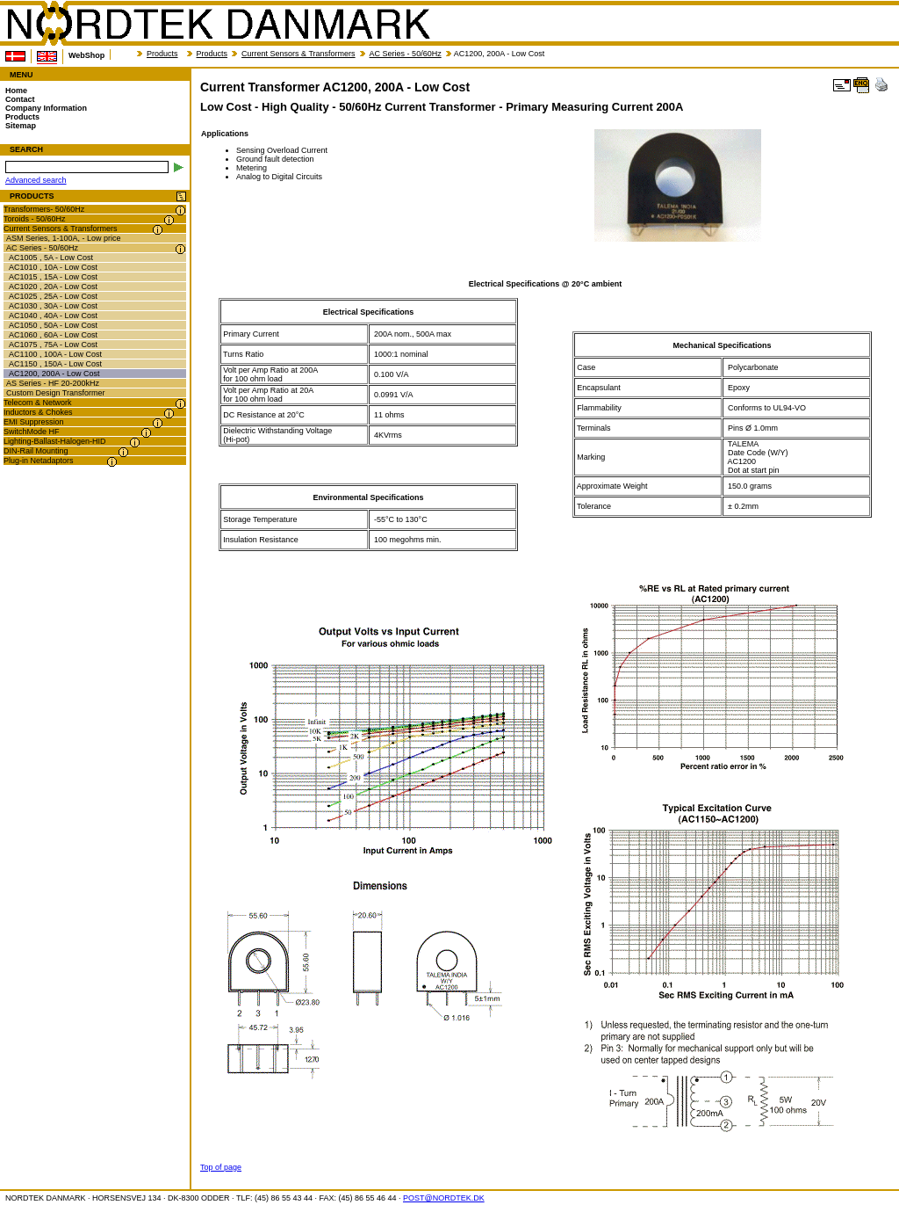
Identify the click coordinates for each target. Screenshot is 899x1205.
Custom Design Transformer (55, 392)
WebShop (86, 55)
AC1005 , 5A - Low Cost (51, 257)
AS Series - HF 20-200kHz (52, 383)
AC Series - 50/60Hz (406, 53)
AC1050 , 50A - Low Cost (53, 325)
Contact (20, 99)
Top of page (220, 1167)
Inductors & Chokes (38, 412)
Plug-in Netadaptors (39, 460)
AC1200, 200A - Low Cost (54, 373)
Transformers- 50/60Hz (44, 209)
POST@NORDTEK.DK (444, 1198)
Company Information (46, 108)
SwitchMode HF (32, 431)
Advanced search (36, 180)
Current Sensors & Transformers (298, 53)
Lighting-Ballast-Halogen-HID (55, 441)
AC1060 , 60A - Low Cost (53, 334)
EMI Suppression (34, 421)
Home (16, 90)
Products (162, 53)
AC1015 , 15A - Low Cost (53, 276)
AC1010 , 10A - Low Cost (53, 267)
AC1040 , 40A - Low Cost (53, 315)
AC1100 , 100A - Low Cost (55, 354)
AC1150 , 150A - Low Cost (55, 363)
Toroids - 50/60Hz (35, 218)
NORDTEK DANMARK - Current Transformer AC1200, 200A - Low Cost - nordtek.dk (217, 23)
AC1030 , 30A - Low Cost (53, 305)
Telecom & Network (38, 402)
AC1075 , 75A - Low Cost (53, 344)
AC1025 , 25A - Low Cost (53, 296)
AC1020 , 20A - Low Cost (53, 286)
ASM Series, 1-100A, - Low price (63, 238)
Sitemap (20, 125)
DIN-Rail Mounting (36, 450)
